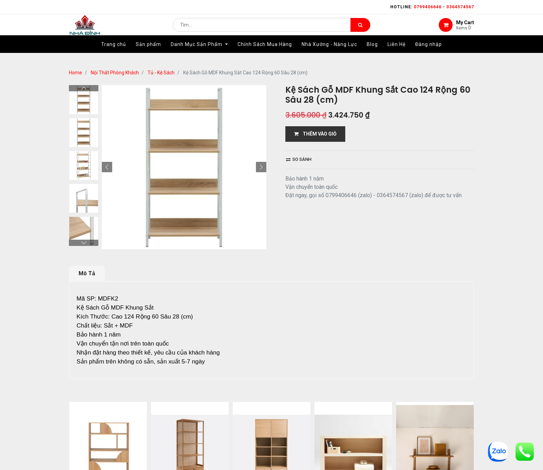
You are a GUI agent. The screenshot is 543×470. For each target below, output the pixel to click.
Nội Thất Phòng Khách (115, 72)
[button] (107, 167)
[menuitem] (113, 54)
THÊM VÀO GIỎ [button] (315, 134)
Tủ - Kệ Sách (161, 72)
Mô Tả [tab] (87, 273)
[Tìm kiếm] (360, 30)
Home (75, 72)
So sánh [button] (298, 159)
